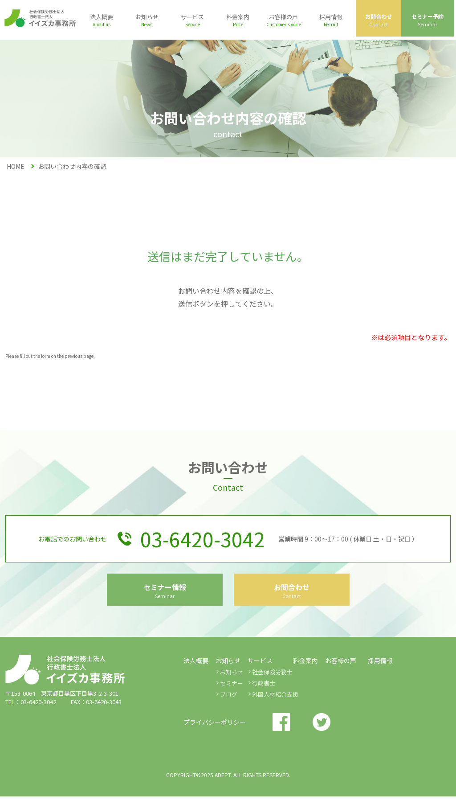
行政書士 (263, 690)
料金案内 (305, 668)
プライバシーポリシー (214, 729)
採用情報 (380, 668)
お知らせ (231, 679)
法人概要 (195, 668)
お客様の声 (340, 668)
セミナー (231, 690)
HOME (15, 166)
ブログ (228, 701)
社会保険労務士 (272, 679)
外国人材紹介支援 (275, 701)
